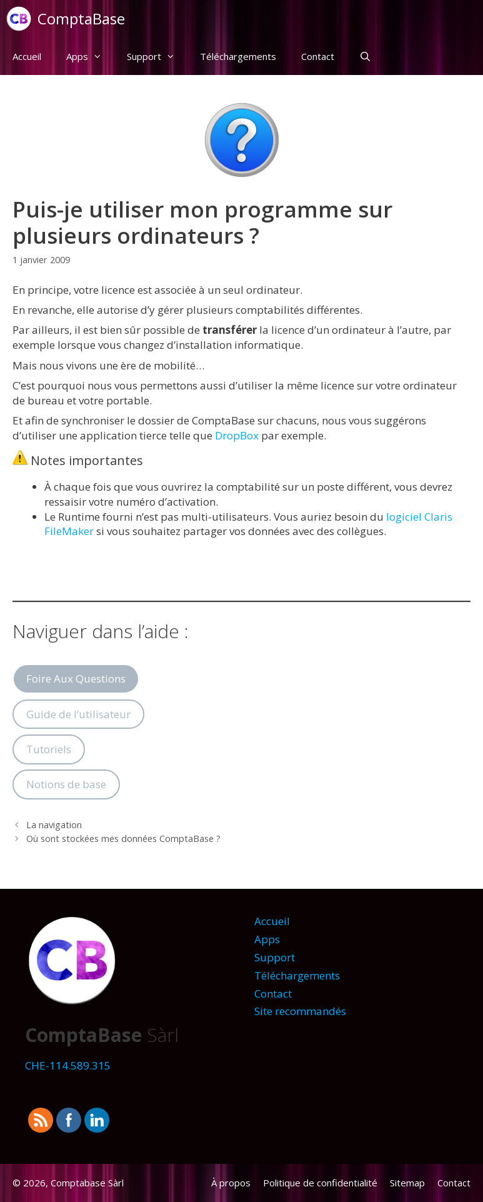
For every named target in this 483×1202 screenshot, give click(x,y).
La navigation (54, 825)
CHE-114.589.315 (68, 1065)
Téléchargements (238, 56)
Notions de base (66, 784)
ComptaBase (81, 18)
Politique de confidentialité (320, 1182)
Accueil (26, 56)
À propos (231, 1182)
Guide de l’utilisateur (78, 714)
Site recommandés (300, 1011)
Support (157, 56)
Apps (90, 56)
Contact (317, 56)
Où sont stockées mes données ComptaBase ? (123, 838)
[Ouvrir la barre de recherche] (365, 56)
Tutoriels (48, 749)
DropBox (237, 435)
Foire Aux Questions (76, 678)
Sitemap (407, 1182)
